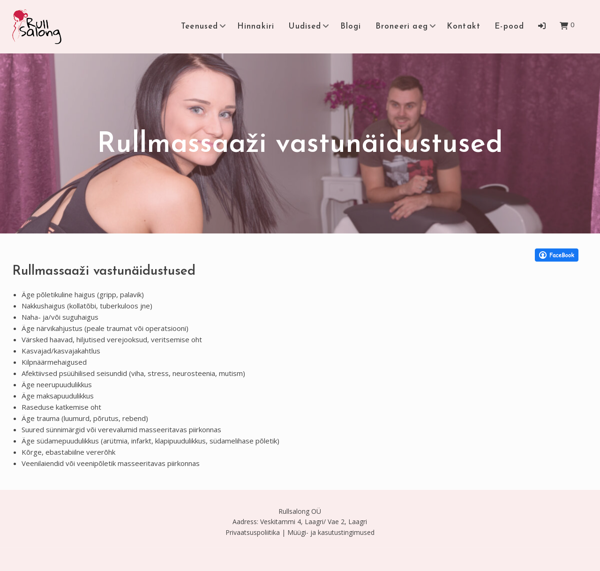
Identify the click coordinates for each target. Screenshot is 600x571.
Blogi (350, 26)
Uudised (304, 26)
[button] (542, 25)
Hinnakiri (256, 26)
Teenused (199, 26)
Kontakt (463, 26)
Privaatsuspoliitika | (255, 532)
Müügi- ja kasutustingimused (331, 532)
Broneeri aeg (401, 26)
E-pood (509, 26)
